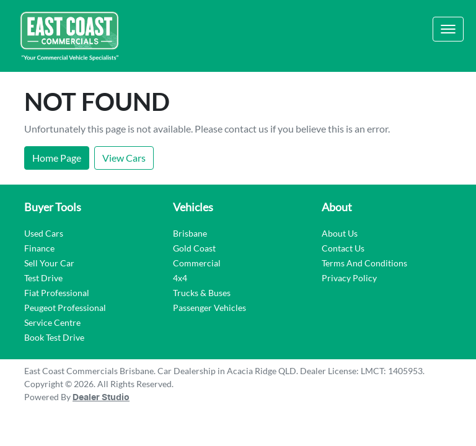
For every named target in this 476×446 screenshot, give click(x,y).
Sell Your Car (49, 263)
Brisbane (190, 233)
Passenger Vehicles (209, 307)
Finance (39, 248)
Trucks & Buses (202, 292)
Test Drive (43, 278)
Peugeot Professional (65, 307)
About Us (340, 233)
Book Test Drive (54, 337)
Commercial (197, 263)
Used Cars (43, 233)
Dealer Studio (101, 397)
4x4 (180, 278)
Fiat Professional (56, 292)
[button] (448, 29)
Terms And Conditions (364, 263)
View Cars (124, 158)
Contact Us (343, 248)
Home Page (56, 158)
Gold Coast (194, 248)
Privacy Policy (349, 278)
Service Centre (52, 322)
